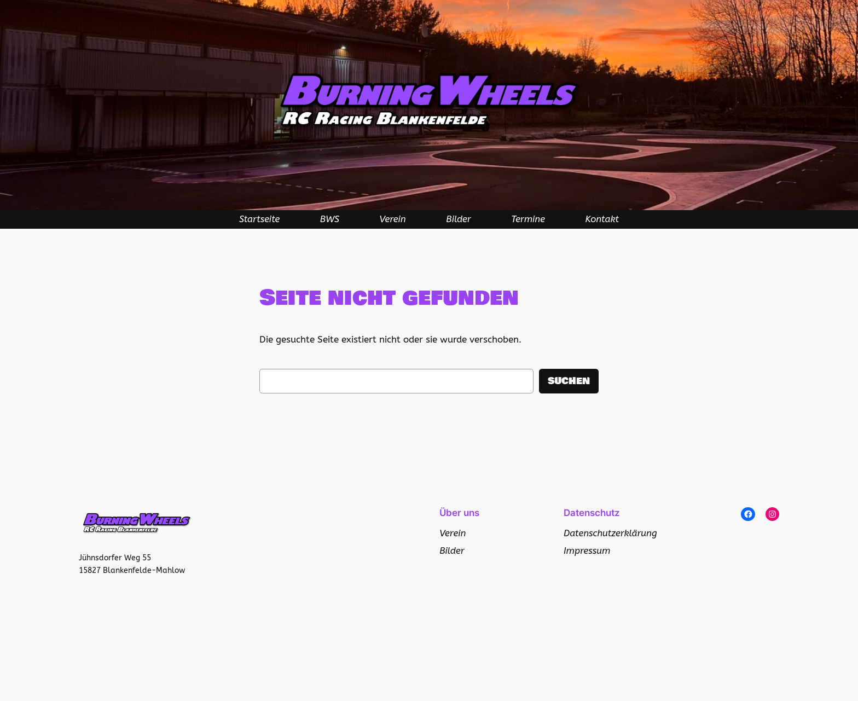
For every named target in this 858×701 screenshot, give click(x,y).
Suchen (569, 381)
